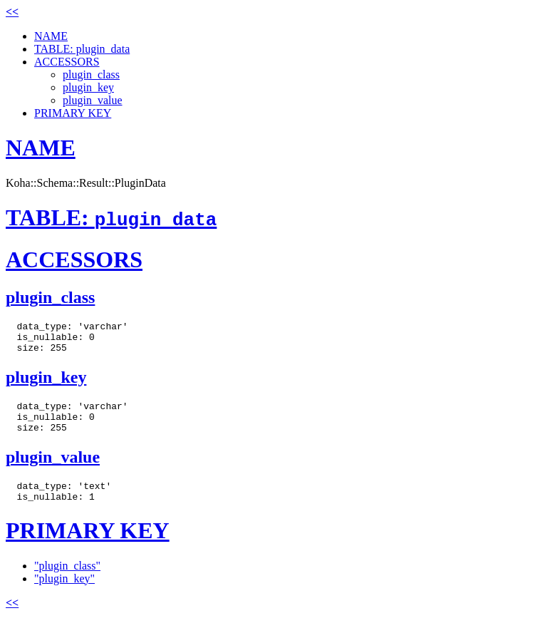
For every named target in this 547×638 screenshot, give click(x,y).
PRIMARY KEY (72, 113)
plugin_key (88, 87)
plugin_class (91, 74)
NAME (51, 36)
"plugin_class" (67, 583)
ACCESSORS (67, 62)
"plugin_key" (64, 596)
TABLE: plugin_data (82, 49)
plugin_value (93, 100)
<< (12, 12)
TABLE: (111, 217)
